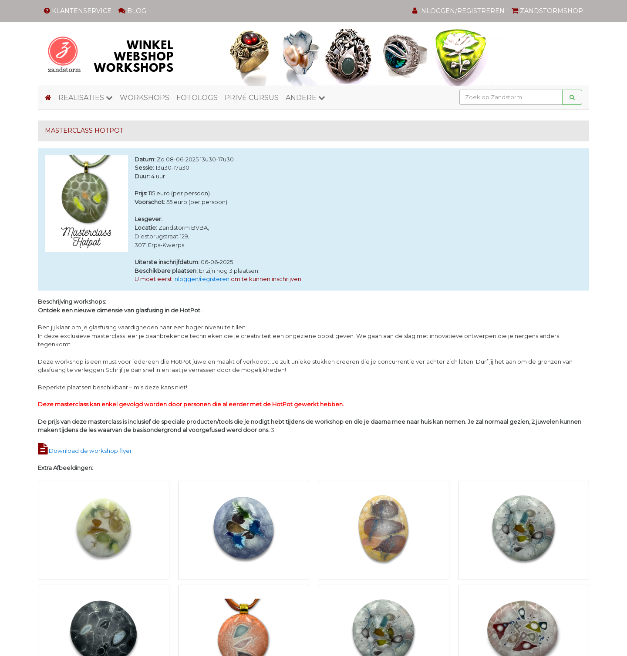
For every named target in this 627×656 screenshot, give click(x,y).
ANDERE (305, 98)
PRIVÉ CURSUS (252, 98)
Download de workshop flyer (90, 450)
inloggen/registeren (201, 278)
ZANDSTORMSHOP (547, 11)
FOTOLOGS (197, 98)
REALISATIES (85, 98)
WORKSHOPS (144, 98)
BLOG (132, 11)
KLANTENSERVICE (77, 11)
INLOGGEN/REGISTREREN (458, 11)
